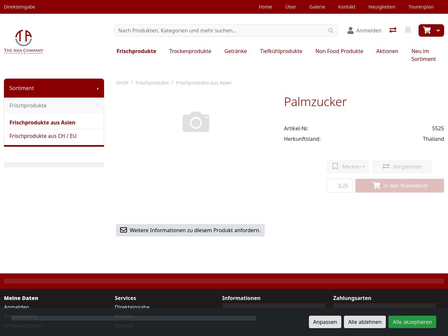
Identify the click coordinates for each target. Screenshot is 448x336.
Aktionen (387, 51)
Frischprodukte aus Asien (42, 122)
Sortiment (21, 88)
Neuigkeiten (381, 7)
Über (290, 7)
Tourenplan (421, 7)
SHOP (122, 83)
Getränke (235, 51)
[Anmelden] (364, 30)
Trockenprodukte (190, 51)
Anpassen (325, 322)
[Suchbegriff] (219, 30)
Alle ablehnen (365, 322)
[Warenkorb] (426, 30)
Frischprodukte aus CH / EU (43, 136)
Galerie (317, 7)
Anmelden (16, 307)
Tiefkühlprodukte (281, 51)
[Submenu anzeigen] (98, 88)
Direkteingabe (132, 307)
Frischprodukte (136, 51)
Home (265, 7)
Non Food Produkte (339, 51)
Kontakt (346, 7)
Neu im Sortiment (423, 55)
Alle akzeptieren (412, 322)
